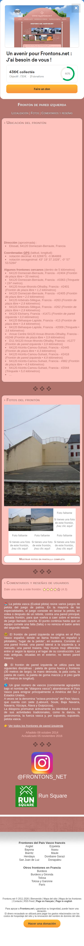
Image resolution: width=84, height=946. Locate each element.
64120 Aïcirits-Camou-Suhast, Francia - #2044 (39, 367)
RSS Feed (29, 901)
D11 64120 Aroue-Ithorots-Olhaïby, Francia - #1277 (42, 340)
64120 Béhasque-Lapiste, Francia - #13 (34, 320)
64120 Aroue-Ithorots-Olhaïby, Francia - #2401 (39, 286)
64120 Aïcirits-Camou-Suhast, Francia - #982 (38, 361)
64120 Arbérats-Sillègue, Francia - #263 (35, 300)
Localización (19, 113)
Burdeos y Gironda (42, 874)
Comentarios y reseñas (57, 113)
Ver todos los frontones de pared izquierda (36, 725)
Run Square (42, 796)
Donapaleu (54, 859)
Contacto (17, 901)
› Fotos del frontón (22, 400)
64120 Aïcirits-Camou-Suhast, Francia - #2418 (39, 354)
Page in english (64, 901)
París (42, 884)
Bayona (29, 849)
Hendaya (29, 856)
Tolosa (42, 877)
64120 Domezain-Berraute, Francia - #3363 (37, 279)
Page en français (45, 901)
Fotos (35, 113)
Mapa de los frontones (70, 899)
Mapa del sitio (50, 899)
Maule (54, 853)
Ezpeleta (55, 846)
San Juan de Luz (29, 859)
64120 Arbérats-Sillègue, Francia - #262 (35, 307)
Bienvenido (36, 899)
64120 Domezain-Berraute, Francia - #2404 (37, 273)
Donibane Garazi (55, 856)
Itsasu (54, 849)
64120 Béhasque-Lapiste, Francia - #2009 (36, 327)
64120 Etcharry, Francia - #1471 (30, 313)
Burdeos (42, 871)
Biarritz (29, 853)
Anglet (29, 846)
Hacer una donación (42, 923)
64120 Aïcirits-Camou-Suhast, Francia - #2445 (39, 347)
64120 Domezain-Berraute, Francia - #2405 (37, 293)
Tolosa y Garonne (41, 881)
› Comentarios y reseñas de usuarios (36, 583)
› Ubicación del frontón (25, 122)
